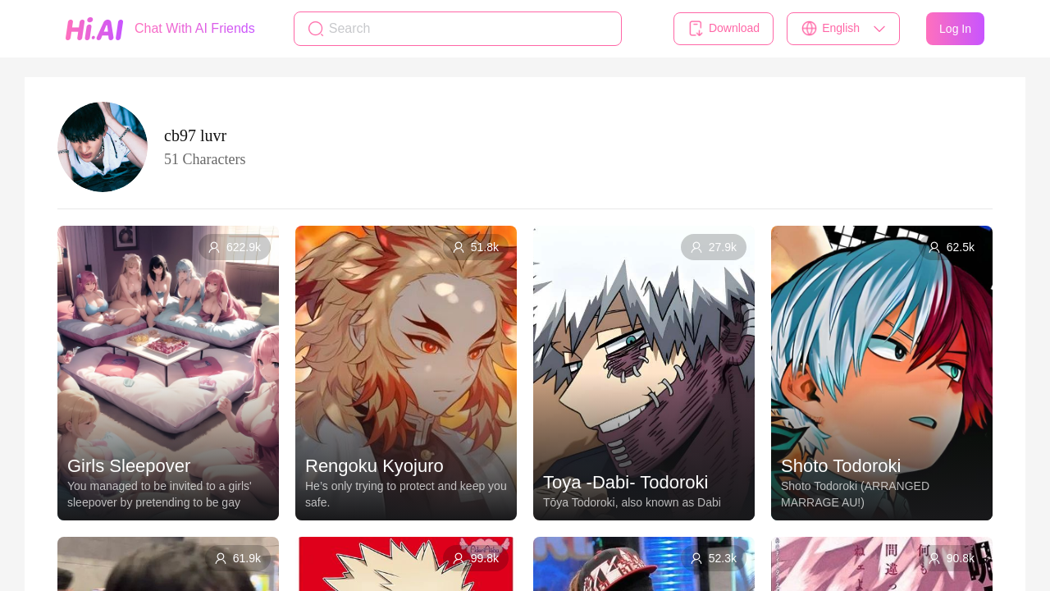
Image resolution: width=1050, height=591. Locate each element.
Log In (955, 28)
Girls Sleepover (128, 466)
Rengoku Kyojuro (374, 466)
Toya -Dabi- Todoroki (625, 482)
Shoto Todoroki (841, 466)
